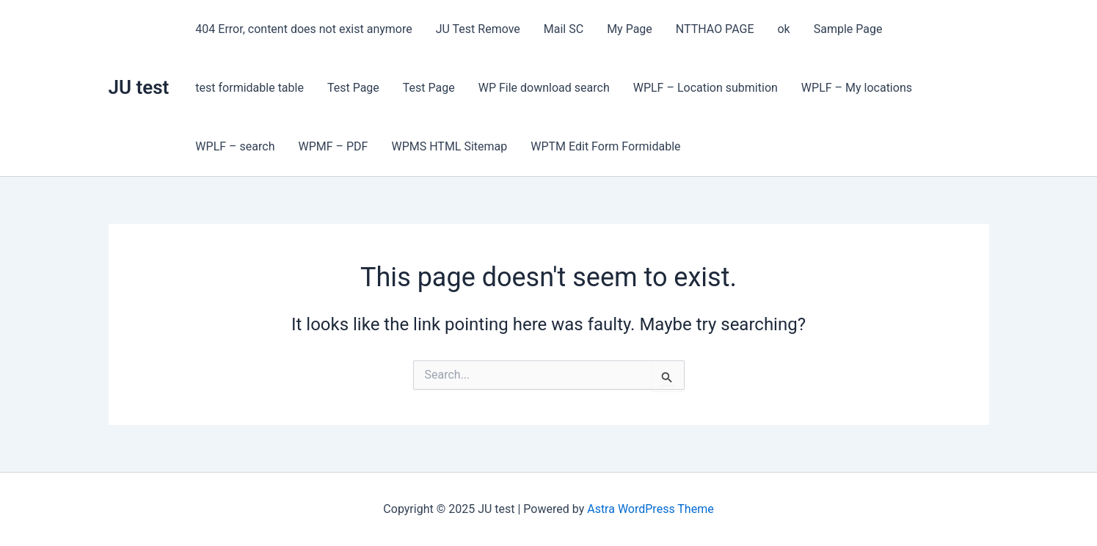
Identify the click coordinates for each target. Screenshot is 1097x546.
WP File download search (544, 88)
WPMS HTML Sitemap (449, 146)
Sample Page (848, 29)
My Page (629, 29)
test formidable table (249, 88)
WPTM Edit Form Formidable (605, 146)
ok (783, 29)
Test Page (353, 88)
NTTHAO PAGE (715, 29)
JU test (139, 87)
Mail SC (563, 29)
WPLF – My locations (856, 88)
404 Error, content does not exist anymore (303, 29)
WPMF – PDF (333, 146)
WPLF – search (234, 146)
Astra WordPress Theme (650, 509)
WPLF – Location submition (705, 88)
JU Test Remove (478, 29)
